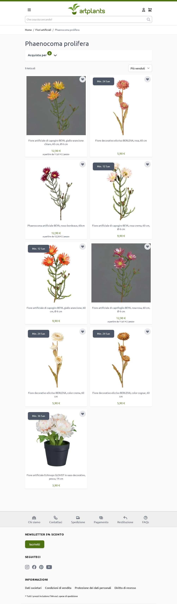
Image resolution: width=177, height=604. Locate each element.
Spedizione (78, 520)
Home (28, 29)
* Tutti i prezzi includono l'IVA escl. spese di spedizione (51, 596)
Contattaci (55, 520)
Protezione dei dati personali (93, 587)
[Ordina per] (140, 68)
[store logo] (86, 9)
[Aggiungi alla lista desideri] (82, 79)
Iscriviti (34, 544)
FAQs (145, 520)
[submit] (148, 19)
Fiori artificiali (43, 29)
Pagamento (101, 520)
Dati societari (33, 587)
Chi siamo (34, 520)
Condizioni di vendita (58, 587)
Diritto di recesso (125, 587)
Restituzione (125, 520)
